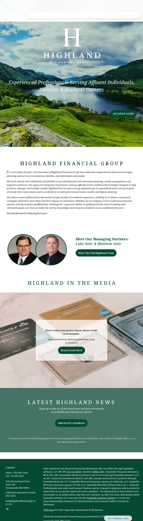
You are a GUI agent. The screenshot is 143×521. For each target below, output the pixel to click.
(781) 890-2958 (20, 472)
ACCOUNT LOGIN (123, 113)
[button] (32, 7)
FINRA (95, 471)
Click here (48, 509)
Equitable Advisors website (101, 497)
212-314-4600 (74, 471)
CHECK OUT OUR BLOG (71, 423)
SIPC (102, 471)
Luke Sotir (84, 243)
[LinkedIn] (7, 509)
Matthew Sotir (109, 243)
